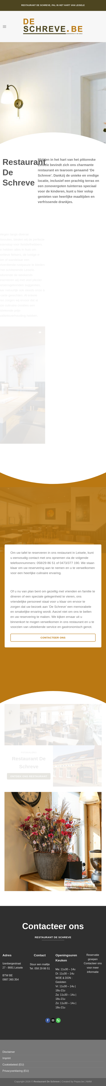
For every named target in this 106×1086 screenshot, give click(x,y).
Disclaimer (8, 1051)
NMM (89, 1081)
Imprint (6, 1058)
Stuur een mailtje (40, 964)
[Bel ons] (58, 1020)
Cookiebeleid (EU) (13, 1064)
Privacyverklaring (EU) (15, 1070)
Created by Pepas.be (73, 1081)
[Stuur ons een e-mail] (53, 1020)
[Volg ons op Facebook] (47, 1020)
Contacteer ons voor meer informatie (93, 967)
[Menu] (4, 26)
